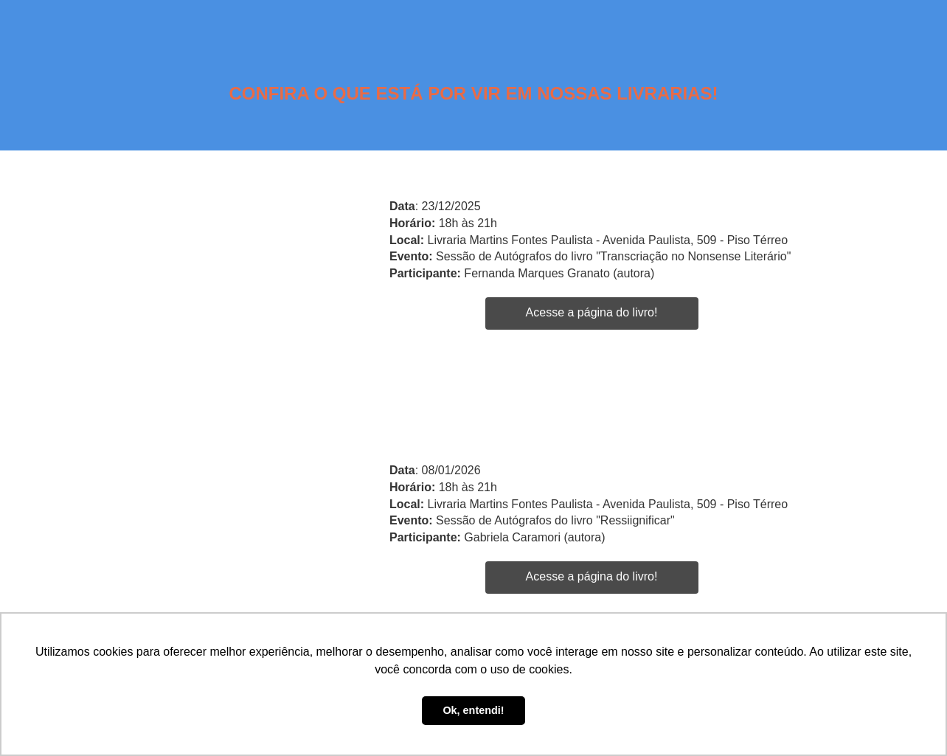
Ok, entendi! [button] (473, 710)
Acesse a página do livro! (592, 312)
